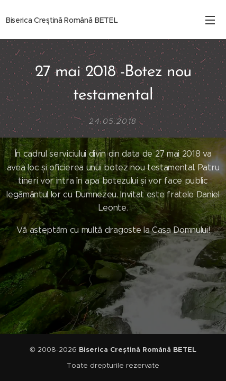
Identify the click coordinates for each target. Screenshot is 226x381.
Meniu (210, 20)
